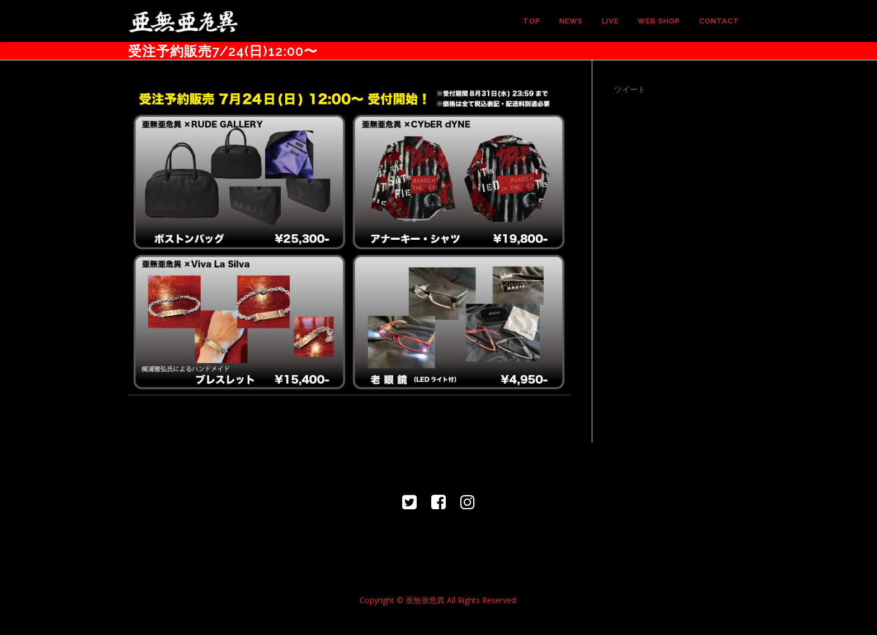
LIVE (610, 21)
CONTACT (719, 21)
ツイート (629, 89)
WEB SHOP (659, 21)
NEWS (571, 21)
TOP (531, 21)
